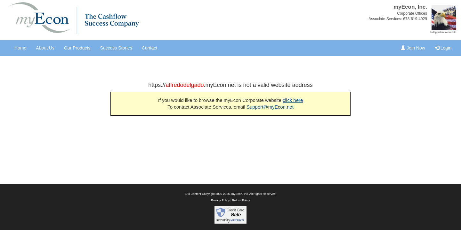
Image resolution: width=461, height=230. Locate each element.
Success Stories (116, 47)
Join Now (413, 47)
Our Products (77, 47)
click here (293, 100)
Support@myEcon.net (270, 107)
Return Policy (241, 200)
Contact (149, 47)
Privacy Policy (220, 200)
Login (443, 47)
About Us (45, 47)
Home (20, 47)
